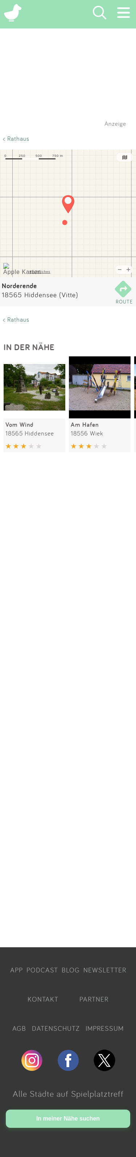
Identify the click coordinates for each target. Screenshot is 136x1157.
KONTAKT (43, 999)
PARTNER (93, 999)
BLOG (71, 970)
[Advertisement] (68, 701)
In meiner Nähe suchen (68, 1118)
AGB (19, 1028)
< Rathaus (16, 138)
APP (16, 970)
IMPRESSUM (105, 1028)
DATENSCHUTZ (56, 1028)
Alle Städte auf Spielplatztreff (68, 1093)
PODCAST (42, 970)
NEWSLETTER (104, 970)
